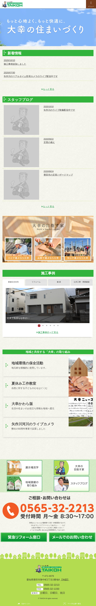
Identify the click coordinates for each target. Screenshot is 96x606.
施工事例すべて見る (48, 332)
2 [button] (43, 325)
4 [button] (50, 325)
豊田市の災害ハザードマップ (58, 175)
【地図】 (64, 579)
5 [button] (54, 325)
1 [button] (39, 325)
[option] (48, 27)
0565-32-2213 (52, 584)
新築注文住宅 (13, 282)
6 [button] (58, 325)
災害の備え (49, 142)
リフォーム (36, 282)
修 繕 (59, 282)
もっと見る (48, 89)
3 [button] (46, 325)
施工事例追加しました (15, 64)
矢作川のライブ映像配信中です (59, 110)
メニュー (91, 4)
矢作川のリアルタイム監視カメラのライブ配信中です (31, 76)
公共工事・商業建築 (82, 282)
